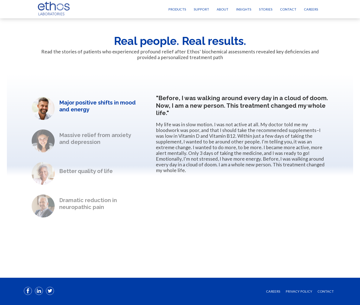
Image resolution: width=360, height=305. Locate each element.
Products (177, 9)
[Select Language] (329, 9)
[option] (84, 108)
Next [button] (84, 227)
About (222, 9)
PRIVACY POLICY (299, 291)
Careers (311, 9)
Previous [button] (84, 89)
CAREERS (273, 291)
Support (201, 9)
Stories (266, 9)
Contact (288, 9)
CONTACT (326, 291)
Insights (243, 9)
